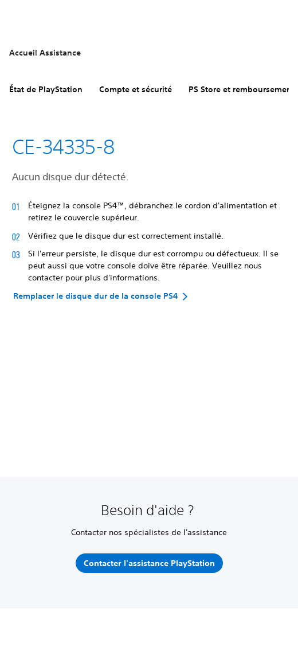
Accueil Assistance (45, 53)
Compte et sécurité (135, 89)
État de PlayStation (46, 89)
